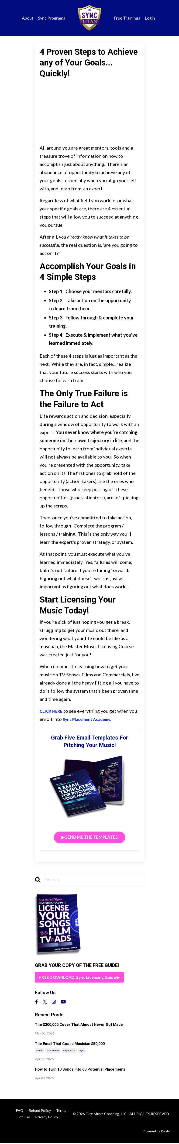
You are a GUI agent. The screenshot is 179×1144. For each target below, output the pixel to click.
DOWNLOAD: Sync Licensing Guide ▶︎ (80, 977)
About (27, 18)
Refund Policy (40, 1111)
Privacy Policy (46, 1117)
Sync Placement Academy (98, 719)
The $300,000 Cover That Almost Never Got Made (79, 1025)
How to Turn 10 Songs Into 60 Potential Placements (80, 1070)
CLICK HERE (53, 711)
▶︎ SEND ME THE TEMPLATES (89, 837)
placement (53, 1050)
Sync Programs (51, 18)
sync (82, 1050)
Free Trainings (127, 18)
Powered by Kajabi (156, 1132)
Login (150, 18)
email (39, 1050)
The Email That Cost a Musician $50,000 (70, 1044)
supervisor (69, 1050)
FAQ (19, 1111)
